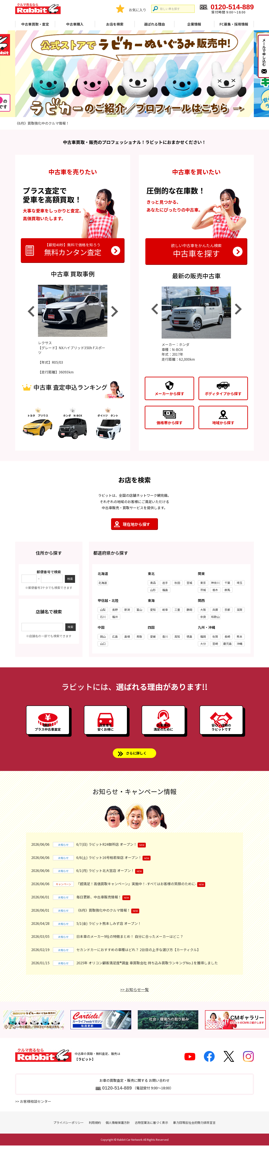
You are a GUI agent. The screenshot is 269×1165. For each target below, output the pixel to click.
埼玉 (239, 585)
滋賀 (239, 611)
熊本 (239, 638)
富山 (139, 611)
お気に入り (137, 9)
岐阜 (165, 611)
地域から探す (223, 422)
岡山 (103, 638)
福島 (165, 592)
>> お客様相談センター (33, 1120)
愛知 (153, 611)
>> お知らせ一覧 (134, 1009)
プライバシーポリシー (68, 1142)
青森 (153, 585)
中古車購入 (75, 24)
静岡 (189, 611)
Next (114, 313)
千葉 (227, 585)
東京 (203, 585)
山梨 (103, 611)
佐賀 (215, 638)
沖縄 (239, 646)
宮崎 (215, 646)
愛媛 (153, 638)
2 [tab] (131, 112)
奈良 (203, 619)
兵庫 (215, 611)
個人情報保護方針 (118, 1142)
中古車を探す (196, 250)
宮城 (189, 585)
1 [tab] (123, 112)
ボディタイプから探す (223, 393)
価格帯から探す (169, 422)
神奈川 (215, 585)
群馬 (227, 592)
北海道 (102, 585)
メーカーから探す (169, 393)
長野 (115, 611)
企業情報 (194, 24)
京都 (227, 611)
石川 (103, 619)
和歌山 (215, 619)
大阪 (203, 611)
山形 (153, 592)
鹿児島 (227, 646)
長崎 (227, 638)
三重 (177, 611)
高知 (177, 638)
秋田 (177, 585)
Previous (30, 313)
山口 (103, 646)
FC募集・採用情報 (234, 24)
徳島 (189, 638)
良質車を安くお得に (105, 740)
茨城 (203, 592)
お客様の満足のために (163, 740)
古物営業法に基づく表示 (151, 1142)
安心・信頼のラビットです (221, 740)
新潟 (127, 611)
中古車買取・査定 (35, 24)
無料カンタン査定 (73, 250)
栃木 (215, 592)
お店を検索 (114, 24)
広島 (115, 638)
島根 (127, 638)
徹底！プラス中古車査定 (48, 740)
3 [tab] (138, 112)
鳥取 (139, 638)
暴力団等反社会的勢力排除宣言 (194, 1142)
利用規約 (95, 1142)
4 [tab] (146, 112)
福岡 (203, 638)
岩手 (165, 585)
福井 (115, 619)
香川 (165, 638)
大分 (203, 646)
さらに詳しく (136, 771)
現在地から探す (136, 526)
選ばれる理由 (154, 24)
